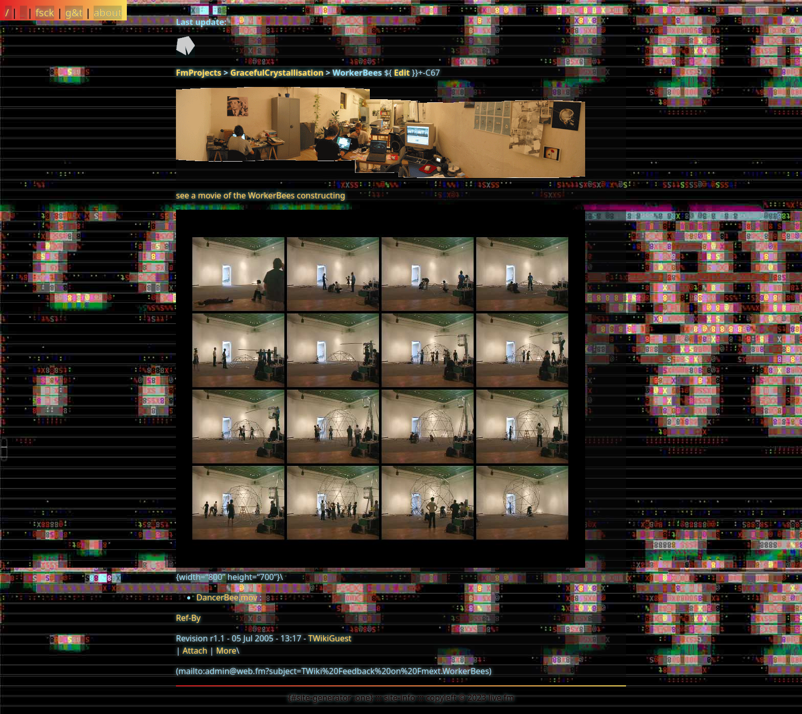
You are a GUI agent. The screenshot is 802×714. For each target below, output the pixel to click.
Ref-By (188, 617)
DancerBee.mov (226, 597)
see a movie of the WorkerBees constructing (260, 195)
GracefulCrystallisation (276, 72)
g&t (73, 12)
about (108, 12)
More (226, 650)
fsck (44, 12)
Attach (195, 650)
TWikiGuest (330, 638)
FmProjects (198, 72)
